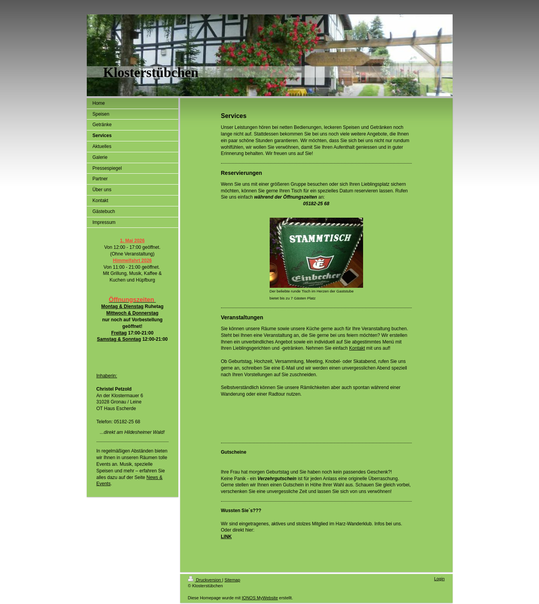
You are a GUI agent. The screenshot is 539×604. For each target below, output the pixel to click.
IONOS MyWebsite (260, 597)
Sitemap (232, 580)
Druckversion (205, 580)
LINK (226, 536)
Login (439, 578)
